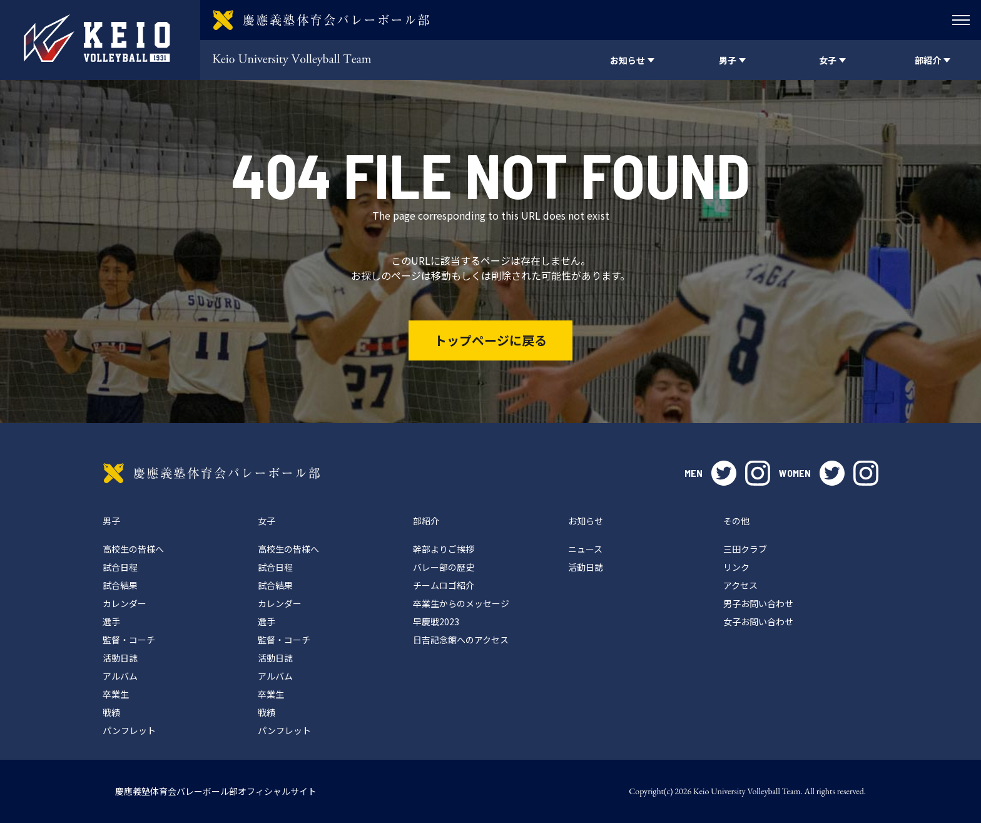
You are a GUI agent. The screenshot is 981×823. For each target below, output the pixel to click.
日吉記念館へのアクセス (461, 639)
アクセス (740, 585)
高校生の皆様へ (133, 549)
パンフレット (129, 730)
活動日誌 (120, 658)
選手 (111, 621)
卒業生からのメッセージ (461, 603)
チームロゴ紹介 (443, 585)
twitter (723, 473)
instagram (757, 473)
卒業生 (116, 694)
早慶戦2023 (436, 621)
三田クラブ (745, 549)
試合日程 (120, 567)
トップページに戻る (490, 340)
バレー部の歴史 (443, 567)
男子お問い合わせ (758, 603)
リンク (736, 567)
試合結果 (120, 585)
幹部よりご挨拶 (443, 549)
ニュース (585, 549)
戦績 (111, 712)
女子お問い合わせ (758, 621)
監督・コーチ (129, 639)
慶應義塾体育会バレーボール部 (211, 473)
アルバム (120, 676)
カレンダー (124, 603)
